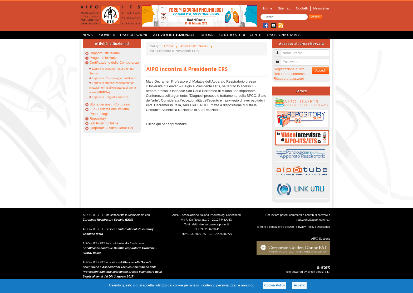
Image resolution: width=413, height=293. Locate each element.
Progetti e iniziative (104, 58)
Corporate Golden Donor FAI (111, 128)
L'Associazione (134, 35)
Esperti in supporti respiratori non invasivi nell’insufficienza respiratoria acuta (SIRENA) (112, 87)
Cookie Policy (274, 285)
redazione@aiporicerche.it (313, 219)
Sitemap (284, 8)
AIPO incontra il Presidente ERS (187, 68)
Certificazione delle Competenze (114, 62)
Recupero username (289, 74)
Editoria (206, 35)
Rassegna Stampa (284, 35)
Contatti (302, 8)
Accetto (299, 285)
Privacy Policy (305, 226)
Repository (98, 118)
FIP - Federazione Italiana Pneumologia (109, 111)
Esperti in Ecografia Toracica (110, 97)
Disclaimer (323, 226)
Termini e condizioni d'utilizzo (275, 226)
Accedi (320, 70)
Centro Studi (232, 35)
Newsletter (321, 8)
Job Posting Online (104, 123)
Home (267, 8)
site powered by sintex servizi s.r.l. (308, 271)
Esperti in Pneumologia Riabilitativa (114, 78)
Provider (106, 35)
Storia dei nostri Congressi (110, 104)
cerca (315, 17)
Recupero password (289, 78)
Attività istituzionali (173, 35)
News (87, 35)
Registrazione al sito (289, 69)
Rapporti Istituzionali (105, 53)
